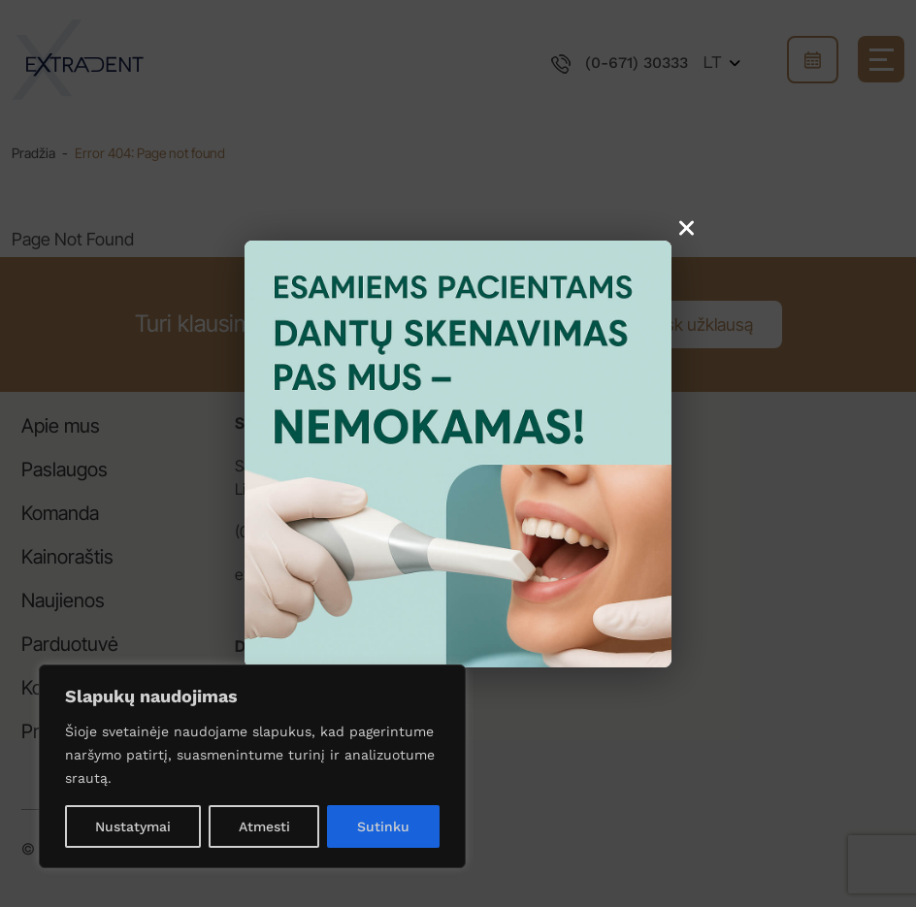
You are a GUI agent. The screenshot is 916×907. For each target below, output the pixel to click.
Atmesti (264, 826)
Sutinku (383, 826)
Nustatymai (133, 826)
